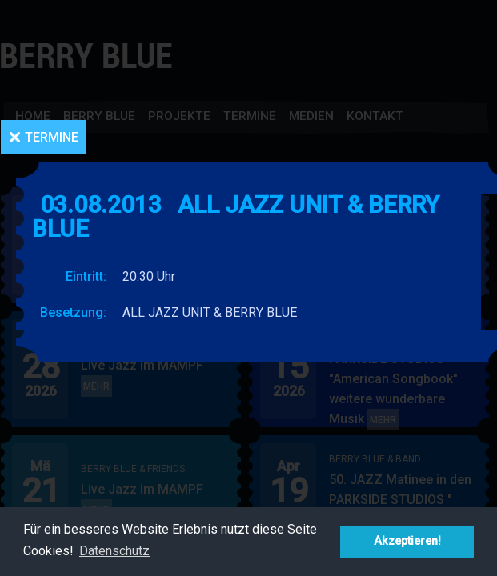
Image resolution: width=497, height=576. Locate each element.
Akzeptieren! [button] (407, 541)
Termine (51, 137)
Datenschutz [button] (114, 550)
